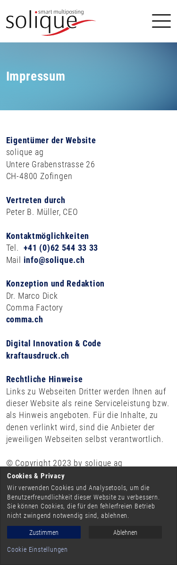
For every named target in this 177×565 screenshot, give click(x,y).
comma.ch (24, 319)
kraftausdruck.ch (38, 355)
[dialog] (88, 516)
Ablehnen (125, 532)
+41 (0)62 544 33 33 (61, 248)
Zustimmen (44, 532)
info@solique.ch (54, 260)
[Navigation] (161, 21)
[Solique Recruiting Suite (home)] (51, 21)
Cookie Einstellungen (37, 549)
